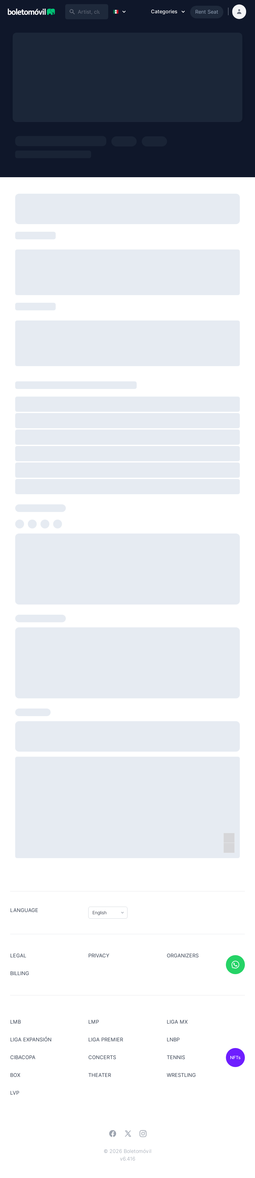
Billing (19, 973)
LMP (93, 1022)
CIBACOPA (22, 1057)
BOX (15, 1075)
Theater (99, 1075)
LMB (15, 1022)
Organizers (183, 956)
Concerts (102, 1057)
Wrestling (181, 1075)
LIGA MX (177, 1022)
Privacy (98, 956)
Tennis (176, 1057)
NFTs (235, 1057)
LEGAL (18, 956)
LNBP (173, 1040)
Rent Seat (206, 12)
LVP (14, 1093)
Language (24, 910)
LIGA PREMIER (105, 1040)
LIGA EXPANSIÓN (31, 1040)
